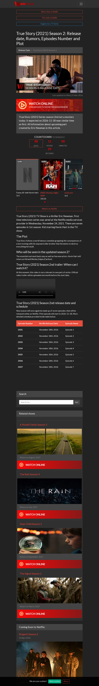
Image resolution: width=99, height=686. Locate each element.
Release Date (24, 50)
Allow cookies (54, 681)
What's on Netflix (49, 208)
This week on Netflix (49, 18)
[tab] (44, 202)
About (66, 681)
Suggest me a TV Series (49, 24)
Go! (76, 402)
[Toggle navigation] (81, 3)
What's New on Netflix (49, 12)
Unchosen (68, 193)
